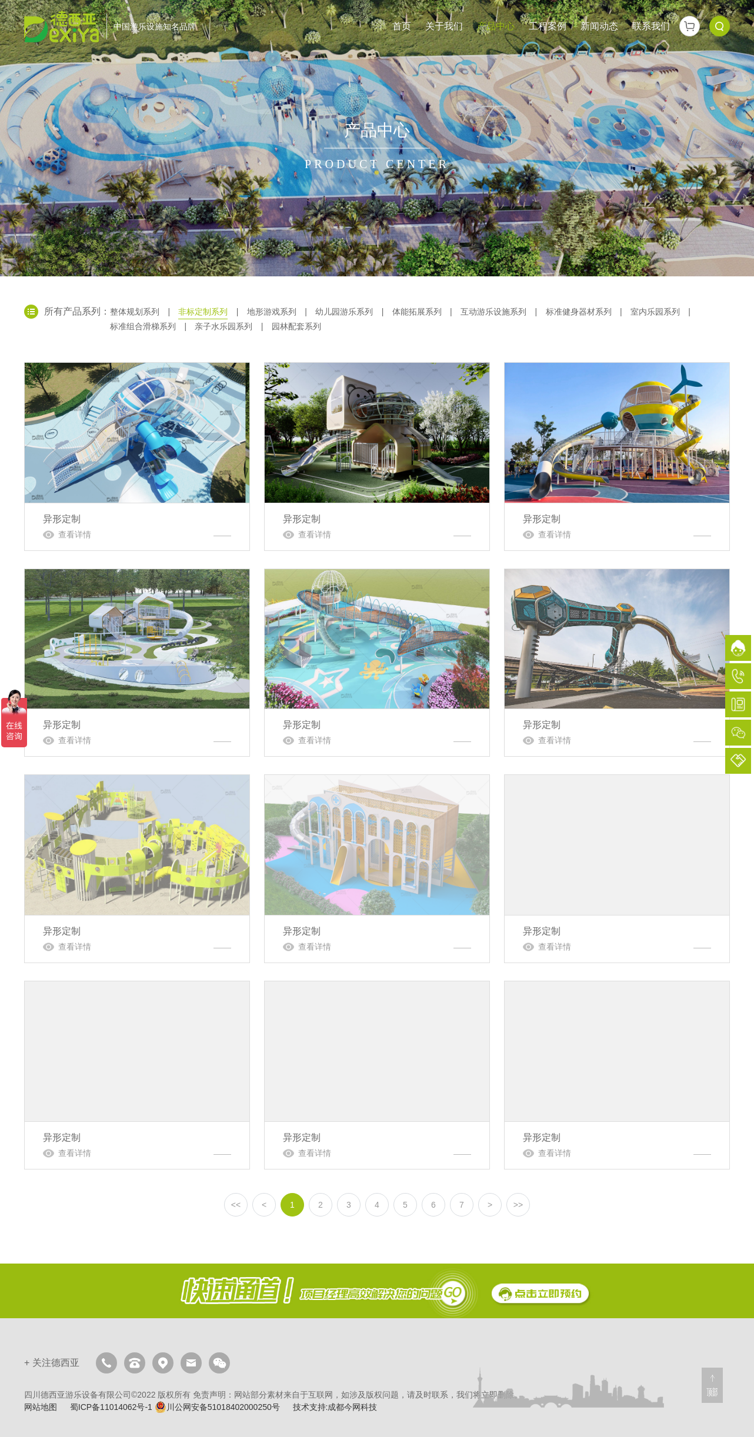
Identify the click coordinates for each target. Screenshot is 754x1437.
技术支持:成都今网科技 (335, 1407)
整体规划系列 (134, 311)
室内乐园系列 (655, 311)
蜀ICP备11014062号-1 (111, 1407)
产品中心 (496, 26)
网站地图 (40, 1407)
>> (518, 1204)
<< (236, 1204)
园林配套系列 (296, 326)
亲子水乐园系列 (223, 326)
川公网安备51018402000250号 (217, 1407)
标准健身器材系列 (579, 311)
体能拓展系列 (417, 311)
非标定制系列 (203, 311)
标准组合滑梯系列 (143, 326)
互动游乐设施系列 (493, 311)
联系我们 (651, 26)
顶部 (712, 1392)
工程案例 (547, 26)
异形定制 (137, 456)
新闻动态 (599, 26)
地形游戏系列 (271, 311)
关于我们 (444, 26)
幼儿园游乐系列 (344, 311)
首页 (401, 26)
